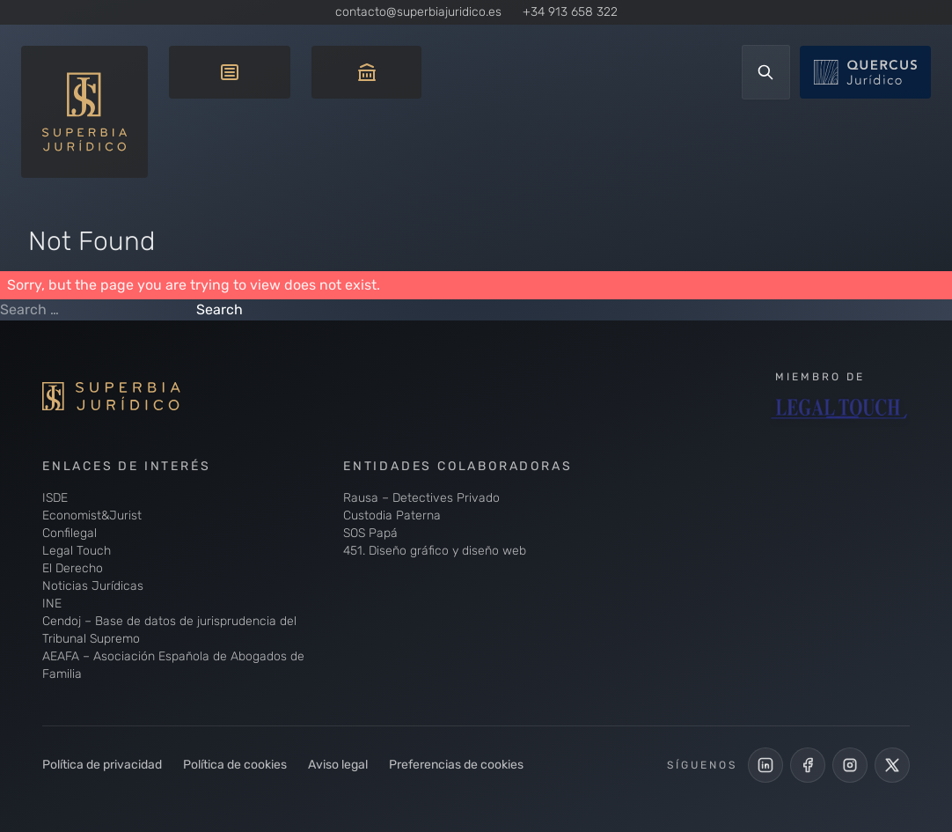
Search (219, 309)
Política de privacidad (102, 764)
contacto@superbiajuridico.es (418, 11)
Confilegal (69, 533)
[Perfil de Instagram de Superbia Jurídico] (850, 765)
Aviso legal (338, 764)
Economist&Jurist (92, 515)
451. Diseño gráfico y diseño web (434, 550)
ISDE (55, 497)
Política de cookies (235, 764)
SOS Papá (370, 533)
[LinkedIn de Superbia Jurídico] (765, 765)
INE (52, 603)
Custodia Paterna (392, 515)
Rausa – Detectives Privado (421, 497)
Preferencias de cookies (456, 764)
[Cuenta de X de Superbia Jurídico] (892, 765)
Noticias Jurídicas (92, 585)
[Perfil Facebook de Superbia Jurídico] (807, 765)
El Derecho (72, 568)
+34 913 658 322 (570, 11)
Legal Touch (76, 550)
